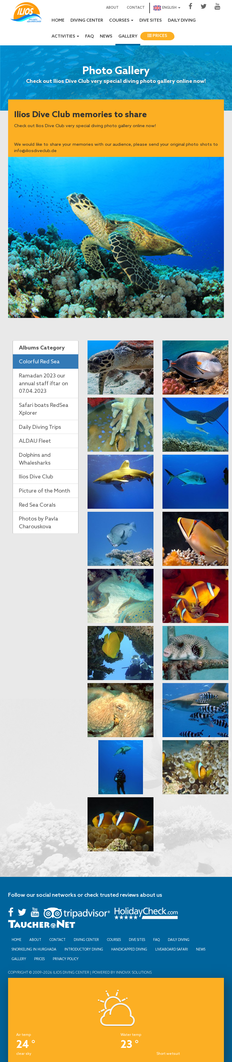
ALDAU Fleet (35, 440)
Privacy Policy (66, 959)
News (106, 36)
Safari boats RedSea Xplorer (43, 408)
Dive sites (150, 20)
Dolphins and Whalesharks (35, 458)
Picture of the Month (44, 490)
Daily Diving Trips (40, 426)
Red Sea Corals (37, 504)
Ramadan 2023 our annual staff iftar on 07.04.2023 (43, 383)
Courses (114, 940)
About (112, 8)
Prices (157, 35)
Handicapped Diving (129, 949)
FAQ (89, 36)
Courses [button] (121, 20)
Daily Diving (182, 20)
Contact (136, 8)
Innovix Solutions (133, 972)
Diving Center (86, 20)
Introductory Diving (83, 949)
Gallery (127, 36)
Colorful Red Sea (39, 361)
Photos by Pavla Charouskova (38, 522)
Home (58, 20)
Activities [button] (65, 36)
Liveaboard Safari (171, 949)
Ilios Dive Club (36, 476)
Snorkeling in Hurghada (34, 949)
